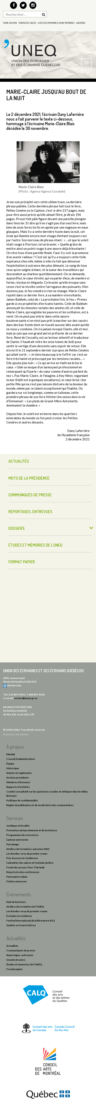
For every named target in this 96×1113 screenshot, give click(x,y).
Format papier (21, 561)
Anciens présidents (17, 777)
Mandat (10, 754)
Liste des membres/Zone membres (56, 22)
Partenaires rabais (16, 876)
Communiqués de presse (30, 494)
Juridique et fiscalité (17, 825)
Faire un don (10, 22)
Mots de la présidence (29, 478)
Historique (12, 768)
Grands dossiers (15, 959)
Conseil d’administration (20, 759)
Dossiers (16, 528)
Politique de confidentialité (22, 800)
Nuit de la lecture (16, 901)
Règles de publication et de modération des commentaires (40, 805)
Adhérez (80, 22)
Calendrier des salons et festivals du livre (29, 862)
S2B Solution (22, 734)
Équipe (10, 763)
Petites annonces (16, 881)
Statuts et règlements (19, 772)
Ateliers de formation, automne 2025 (27, 849)
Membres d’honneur (18, 782)
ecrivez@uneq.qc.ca (25, 698)
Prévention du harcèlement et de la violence (31, 830)
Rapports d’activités (18, 786)
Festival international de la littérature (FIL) (30, 920)
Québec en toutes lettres (21, 925)
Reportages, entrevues (30, 511)
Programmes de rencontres (22, 835)
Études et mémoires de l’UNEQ (35, 545)
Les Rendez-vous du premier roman (26, 853)
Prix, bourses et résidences (22, 858)
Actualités (18, 461)
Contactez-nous (27, 22)
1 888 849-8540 (36, 694)
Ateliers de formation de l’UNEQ (25, 906)
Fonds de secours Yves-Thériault (25, 867)
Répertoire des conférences (22, 872)
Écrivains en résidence (19, 915)
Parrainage (12, 844)
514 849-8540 (17, 694)
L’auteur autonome (17, 839)
